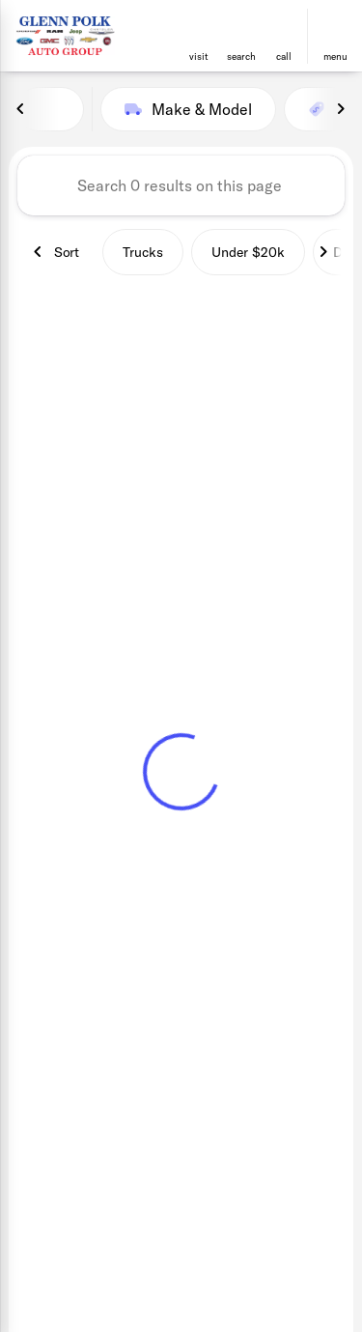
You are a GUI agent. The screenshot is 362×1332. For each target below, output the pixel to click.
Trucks (143, 252)
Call (284, 56)
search (241, 56)
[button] (199, 36)
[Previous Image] (21, 109)
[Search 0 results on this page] (181, 185)
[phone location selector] (284, 28)
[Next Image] (341, 109)
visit (199, 56)
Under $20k (248, 252)
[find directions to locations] (199, 28)
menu (335, 56)
